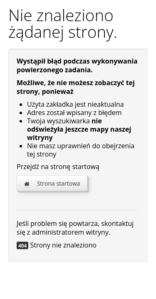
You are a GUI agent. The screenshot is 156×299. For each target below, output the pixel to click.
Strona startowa (52, 183)
